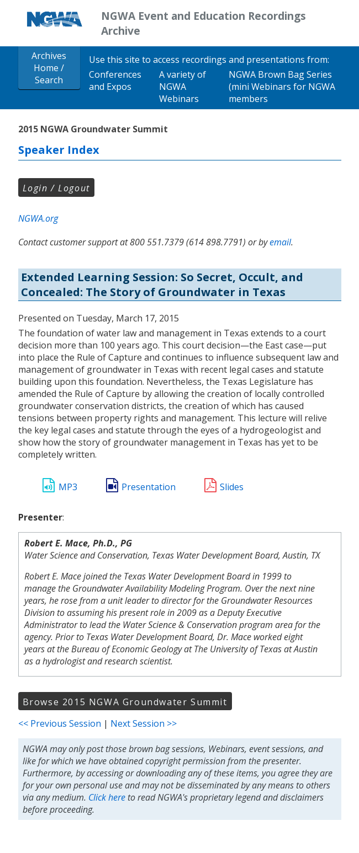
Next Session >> (143, 723)
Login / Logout (56, 188)
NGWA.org (38, 218)
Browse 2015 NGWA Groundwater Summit (125, 702)
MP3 (68, 487)
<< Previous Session (59, 723)
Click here (106, 797)
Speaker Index (58, 149)
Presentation (149, 487)
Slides (232, 487)
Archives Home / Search (48, 68)
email (280, 242)
